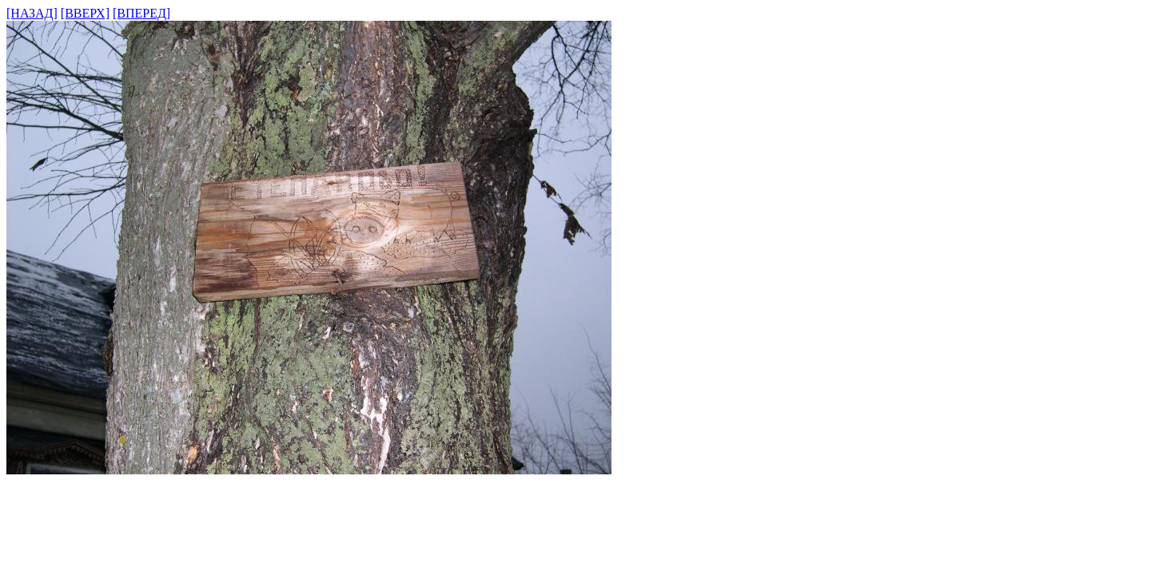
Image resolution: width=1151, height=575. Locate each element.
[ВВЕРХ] (85, 13)
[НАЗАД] (32, 13)
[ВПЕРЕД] (141, 13)
